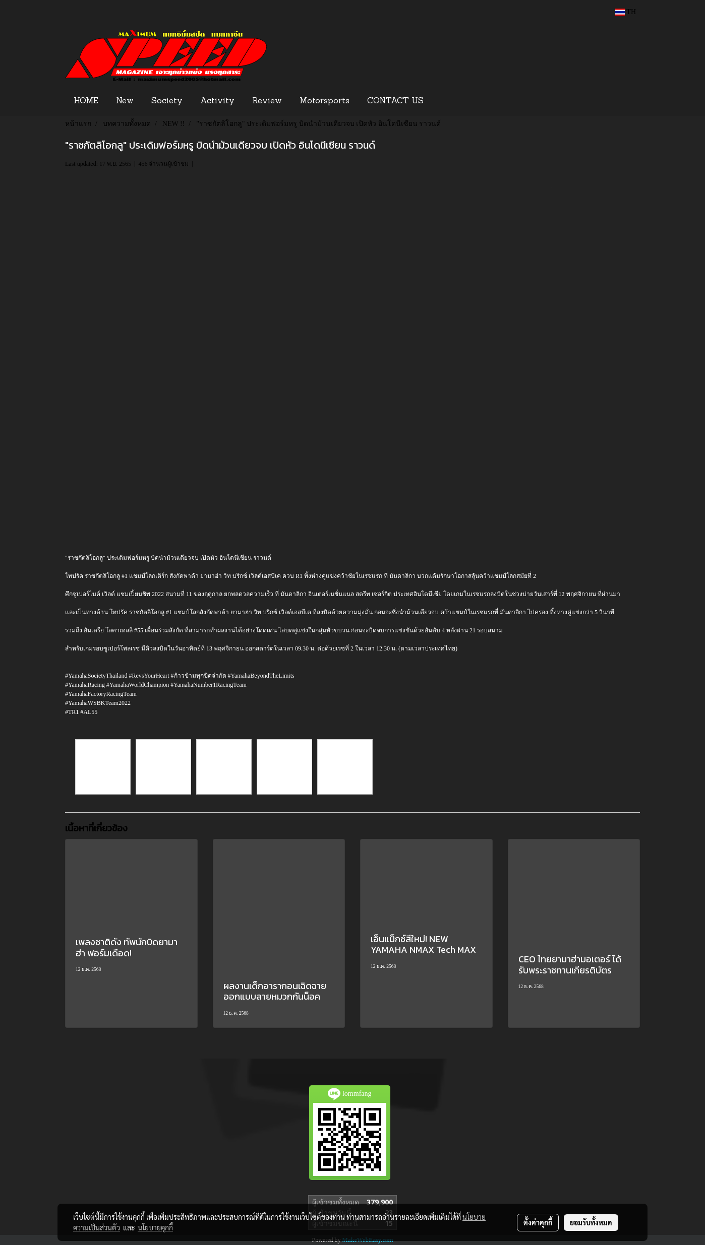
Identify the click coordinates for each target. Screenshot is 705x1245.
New (125, 101)
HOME (86, 101)
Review (267, 101)
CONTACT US (395, 101)
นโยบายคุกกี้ (155, 1227)
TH (625, 12)
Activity (217, 101)
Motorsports (324, 101)
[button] (448, 101)
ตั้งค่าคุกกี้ (537, 1222)
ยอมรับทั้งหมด (591, 1222)
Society (167, 101)
